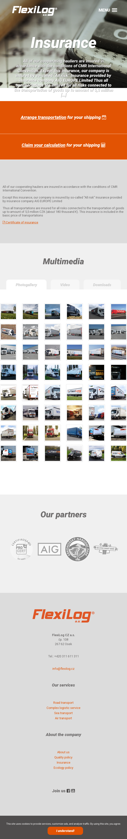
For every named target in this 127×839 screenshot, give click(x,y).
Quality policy (63, 757)
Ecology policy (63, 767)
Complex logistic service (63, 708)
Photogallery (26, 285)
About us (63, 752)
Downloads (102, 285)
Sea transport (63, 713)
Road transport (63, 702)
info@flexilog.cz (63, 668)
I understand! (65, 831)
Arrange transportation (43, 117)
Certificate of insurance (20, 222)
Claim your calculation (43, 145)
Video (65, 285)
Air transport (63, 718)
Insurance (63, 762)
